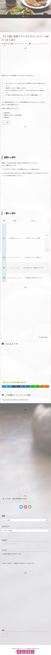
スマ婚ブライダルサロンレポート (20, 43)
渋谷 (38, 43)
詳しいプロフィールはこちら (26, 501)
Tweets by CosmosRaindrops (10, 543)
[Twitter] (6, 386)
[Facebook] (16, 386)
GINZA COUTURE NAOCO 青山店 (14, 277)
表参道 (4, 45)
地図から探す (5, 634)
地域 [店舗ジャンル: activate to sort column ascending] (4, 220)
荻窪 (47, 43)
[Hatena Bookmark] (25, 386)
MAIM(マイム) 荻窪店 (14, 267)
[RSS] (44, 386)
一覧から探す (5, 636)
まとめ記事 (33, 43)
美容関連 (43, 43)
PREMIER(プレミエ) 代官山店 (14, 257)
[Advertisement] (25, 61)
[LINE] (35, 386)
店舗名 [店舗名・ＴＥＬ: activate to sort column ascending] (14, 220)
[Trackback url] (25, 399)
